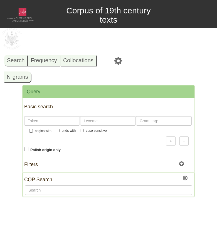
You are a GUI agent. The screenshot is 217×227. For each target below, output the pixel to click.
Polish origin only (45, 150)
